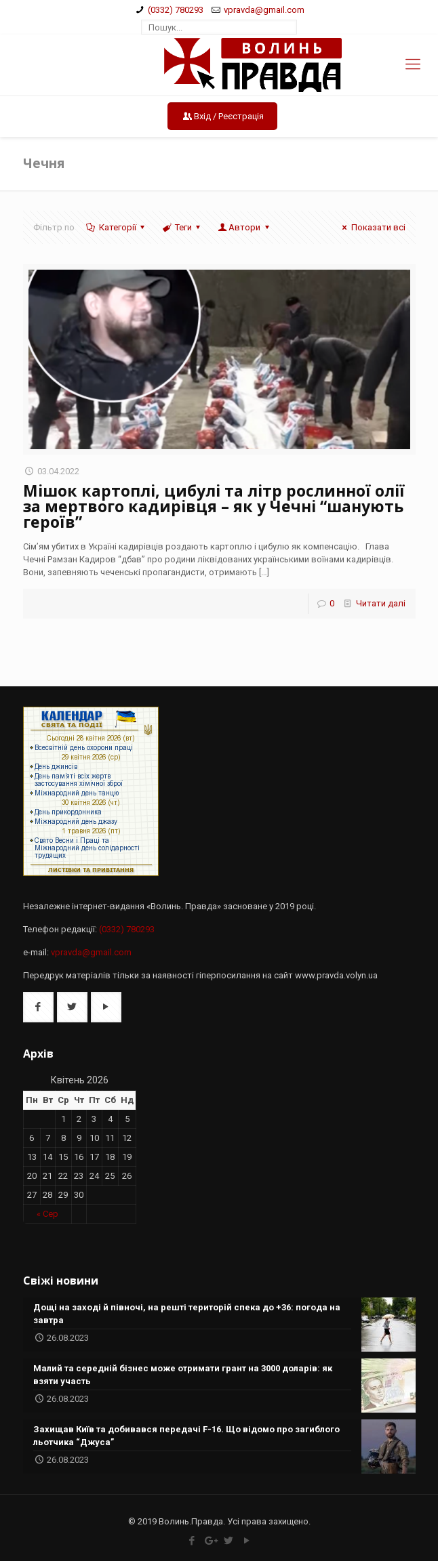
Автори (244, 227)
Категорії (116, 227)
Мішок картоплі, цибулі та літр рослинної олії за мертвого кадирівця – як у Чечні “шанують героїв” (214, 506)
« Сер (47, 1214)
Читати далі (380, 603)
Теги (182, 227)
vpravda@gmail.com (264, 10)
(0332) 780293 (175, 10)
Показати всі (371, 227)
